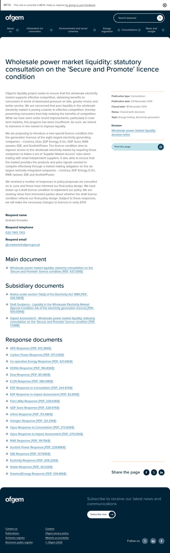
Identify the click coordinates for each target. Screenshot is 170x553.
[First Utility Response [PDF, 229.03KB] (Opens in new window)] (51, 401)
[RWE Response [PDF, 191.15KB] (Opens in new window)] (51, 440)
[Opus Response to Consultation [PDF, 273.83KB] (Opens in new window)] (51, 427)
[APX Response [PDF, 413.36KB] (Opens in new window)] (51, 348)
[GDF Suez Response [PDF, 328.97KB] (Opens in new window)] (51, 407)
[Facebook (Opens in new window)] (162, 541)
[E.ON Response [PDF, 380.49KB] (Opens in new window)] (51, 381)
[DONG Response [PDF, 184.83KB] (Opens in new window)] (51, 368)
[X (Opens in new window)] (145, 541)
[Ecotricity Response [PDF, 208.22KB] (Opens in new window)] (51, 460)
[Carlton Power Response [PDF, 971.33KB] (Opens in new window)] (51, 355)
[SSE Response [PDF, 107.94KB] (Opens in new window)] (51, 454)
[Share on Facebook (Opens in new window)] (146, 472)
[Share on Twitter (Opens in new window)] (154, 472)
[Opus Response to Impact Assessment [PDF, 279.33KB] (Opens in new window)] (51, 434)
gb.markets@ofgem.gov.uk (22, 244)
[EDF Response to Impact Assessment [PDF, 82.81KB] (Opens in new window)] (51, 394)
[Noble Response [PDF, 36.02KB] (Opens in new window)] (51, 467)
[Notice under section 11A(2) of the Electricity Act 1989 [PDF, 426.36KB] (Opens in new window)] (51, 296)
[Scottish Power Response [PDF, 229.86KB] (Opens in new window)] (51, 447)
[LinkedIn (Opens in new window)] (153, 541)
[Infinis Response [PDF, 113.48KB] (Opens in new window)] (51, 414)
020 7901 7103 (15, 232)
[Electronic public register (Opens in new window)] (19, 542)
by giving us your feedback (80, 5)
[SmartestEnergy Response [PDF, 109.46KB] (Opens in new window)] (51, 473)
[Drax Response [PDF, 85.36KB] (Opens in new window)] (51, 374)
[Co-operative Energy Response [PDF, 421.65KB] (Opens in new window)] (51, 361)
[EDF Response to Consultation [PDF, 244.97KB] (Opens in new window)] (51, 388)
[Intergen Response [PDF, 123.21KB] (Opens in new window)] (51, 421)
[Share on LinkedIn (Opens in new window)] (162, 472)
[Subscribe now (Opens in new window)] (101, 514)
